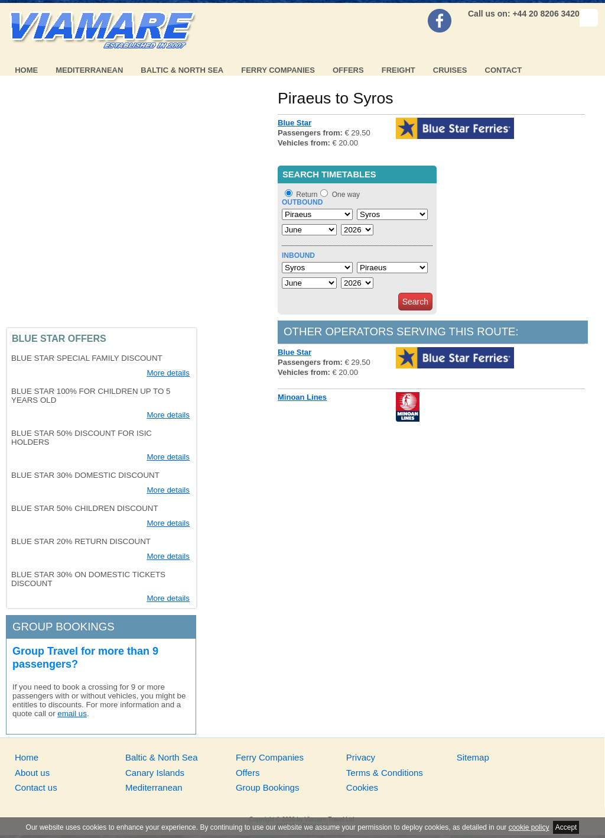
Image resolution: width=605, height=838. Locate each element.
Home (26, 70)
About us (32, 773)
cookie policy (529, 827)
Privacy (360, 757)
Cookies (362, 787)
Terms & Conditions (384, 773)
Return (306, 194)
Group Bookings (268, 787)
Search (415, 301)
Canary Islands (154, 773)
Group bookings (63, 626)
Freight (398, 70)
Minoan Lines (302, 397)
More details (168, 372)
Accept (566, 827)
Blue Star (294, 122)
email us (72, 713)
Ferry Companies (278, 70)
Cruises (450, 70)
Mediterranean (89, 70)
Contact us (36, 787)
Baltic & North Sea (182, 70)
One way (346, 194)
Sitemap (473, 757)
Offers (348, 70)
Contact (503, 70)
